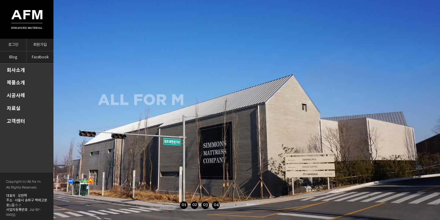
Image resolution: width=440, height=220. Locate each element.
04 (195, 204)
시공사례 (16, 95)
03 (184, 204)
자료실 (13, 108)
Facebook (40, 57)
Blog (13, 57)
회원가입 (40, 45)
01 (162, 204)
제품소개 (16, 83)
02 (173, 204)
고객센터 (16, 121)
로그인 (13, 45)
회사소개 (16, 70)
